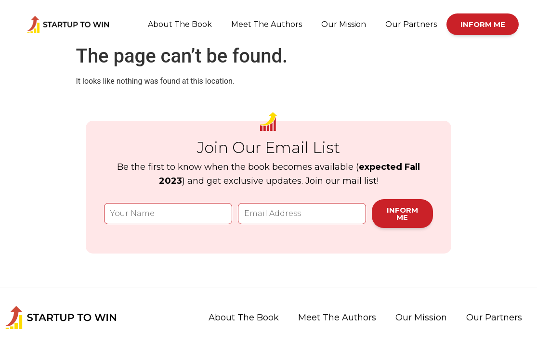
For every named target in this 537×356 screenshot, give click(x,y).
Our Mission (343, 24)
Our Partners (411, 24)
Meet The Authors (266, 24)
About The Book (180, 24)
